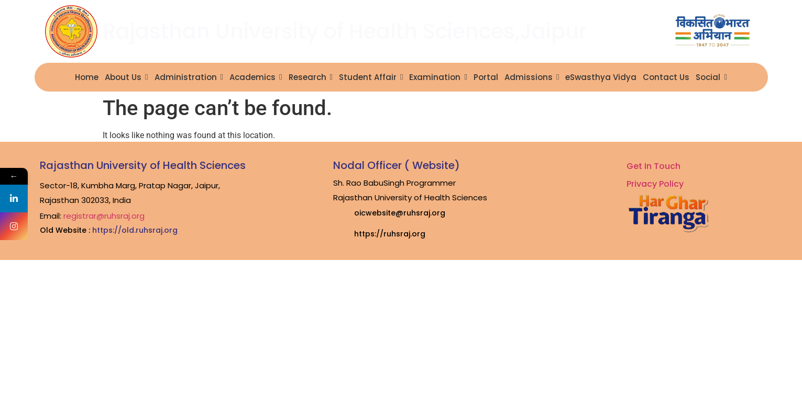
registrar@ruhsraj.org (104, 215)
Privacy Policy (655, 184)
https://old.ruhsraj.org (135, 230)
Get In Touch (653, 166)
